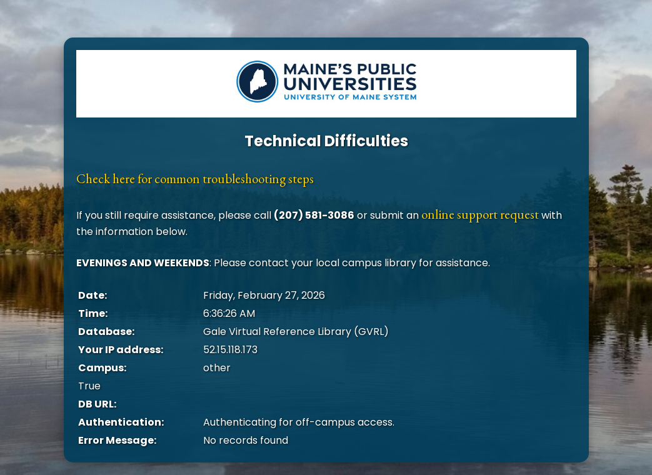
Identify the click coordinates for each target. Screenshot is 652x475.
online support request (480, 214)
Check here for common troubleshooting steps (195, 178)
